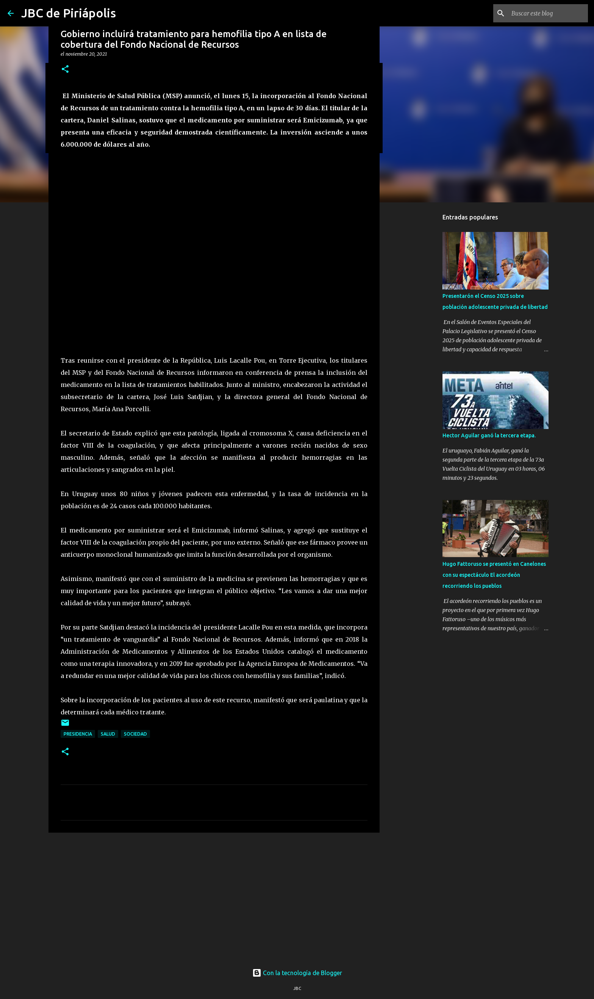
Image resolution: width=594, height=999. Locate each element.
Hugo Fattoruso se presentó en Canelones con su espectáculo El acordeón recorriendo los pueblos (494, 575)
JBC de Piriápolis (68, 13)
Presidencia (78, 733)
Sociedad (135, 733)
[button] (65, 69)
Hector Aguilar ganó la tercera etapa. (489, 435)
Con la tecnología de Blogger (297, 972)
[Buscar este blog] (548, 13)
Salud (108, 733)
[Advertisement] (214, 897)
